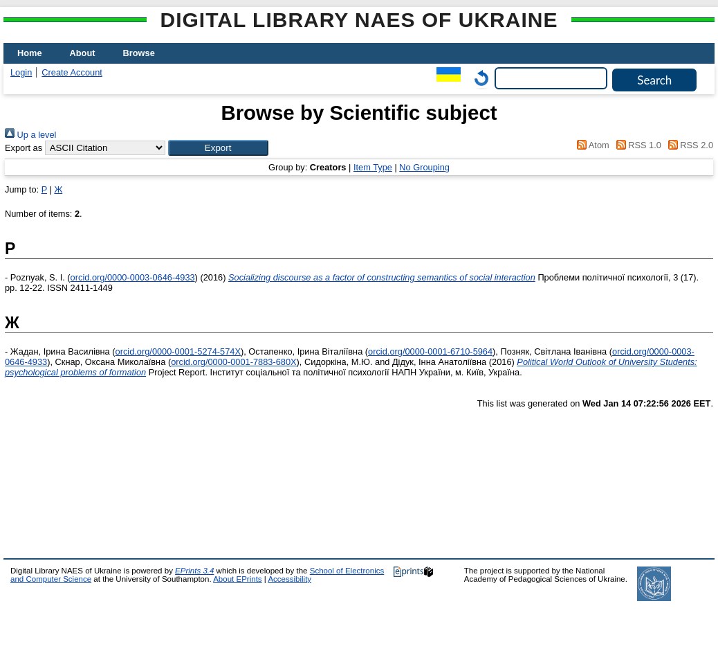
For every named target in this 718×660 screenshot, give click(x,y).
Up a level (30, 135)
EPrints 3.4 (194, 571)
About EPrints (237, 579)
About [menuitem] (82, 53)
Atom (591, 145)
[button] (218, 148)
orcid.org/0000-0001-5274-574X (178, 351)
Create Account (72, 72)
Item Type (372, 167)
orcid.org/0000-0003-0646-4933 (133, 277)
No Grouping (424, 167)
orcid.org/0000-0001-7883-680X (233, 362)
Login (21, 72)
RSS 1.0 (636, 145)
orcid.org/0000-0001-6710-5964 (430, 351)
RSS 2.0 (688, 145)
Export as (23, 148)
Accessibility (289, 579)
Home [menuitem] (29, 53)
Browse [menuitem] (139, 53)
